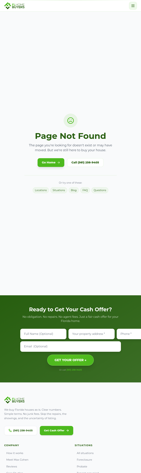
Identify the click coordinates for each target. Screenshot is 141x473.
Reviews (10, 466)
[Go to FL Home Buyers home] (14, 5)
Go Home (51, 162)
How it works (13, 453)
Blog (74, 190)
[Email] (70, 346)
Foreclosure (83, 459)
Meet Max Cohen (16, 459)
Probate (81, 466)
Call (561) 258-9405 (85, 162)
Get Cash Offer (56, 430)
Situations (59, 190)
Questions (100, 190)
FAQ (85, 190)
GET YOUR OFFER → (70, 360)
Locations (41, 190)
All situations (84, 453)
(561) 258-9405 (74, 369)
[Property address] (91, 334)
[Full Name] (43, 334)
